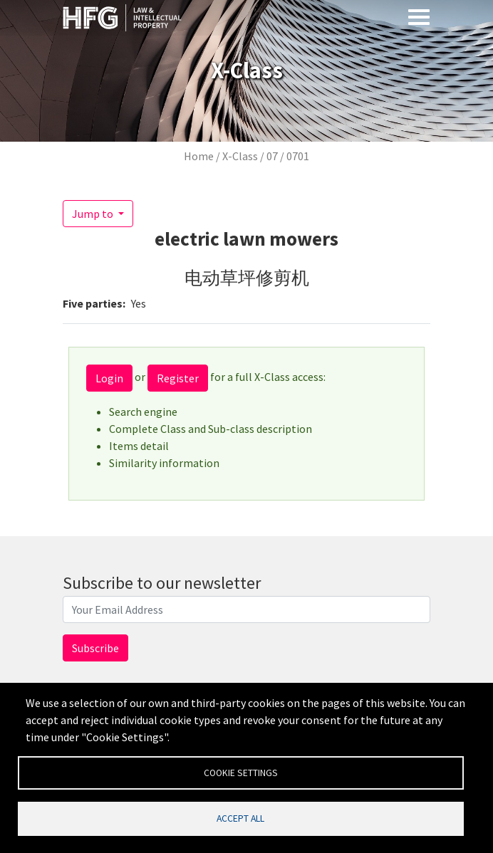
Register (178, 378)
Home (199, 156)
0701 (297, 156)
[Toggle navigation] (419, 16)
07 (272, 156)
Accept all (240, 818)
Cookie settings (241, 771)
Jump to (93, 213)
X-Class (240, 156)
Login (109, 378)
